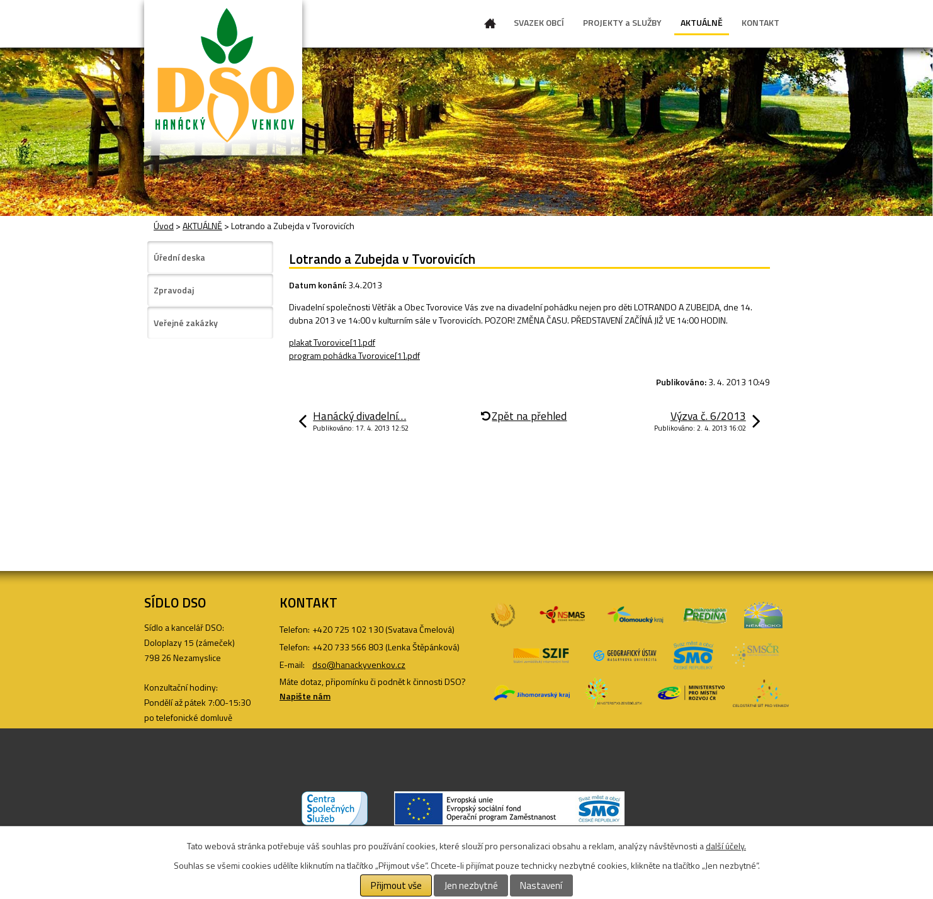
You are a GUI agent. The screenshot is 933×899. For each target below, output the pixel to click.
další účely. (726, 845)
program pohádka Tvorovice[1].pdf (354, 355)
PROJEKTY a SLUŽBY (622, 22)
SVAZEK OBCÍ (539, 22)
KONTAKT (760, 22)
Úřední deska (179, 257)
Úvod (490, 25)
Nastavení (541, 885)
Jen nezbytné (471, 885)
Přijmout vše (396, 885)
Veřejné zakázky (186, 322)
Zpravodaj (174, 290)
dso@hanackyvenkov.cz (358, 664)
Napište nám (305, 696)
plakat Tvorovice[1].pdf (332, 342)
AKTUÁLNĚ (702, 22)
